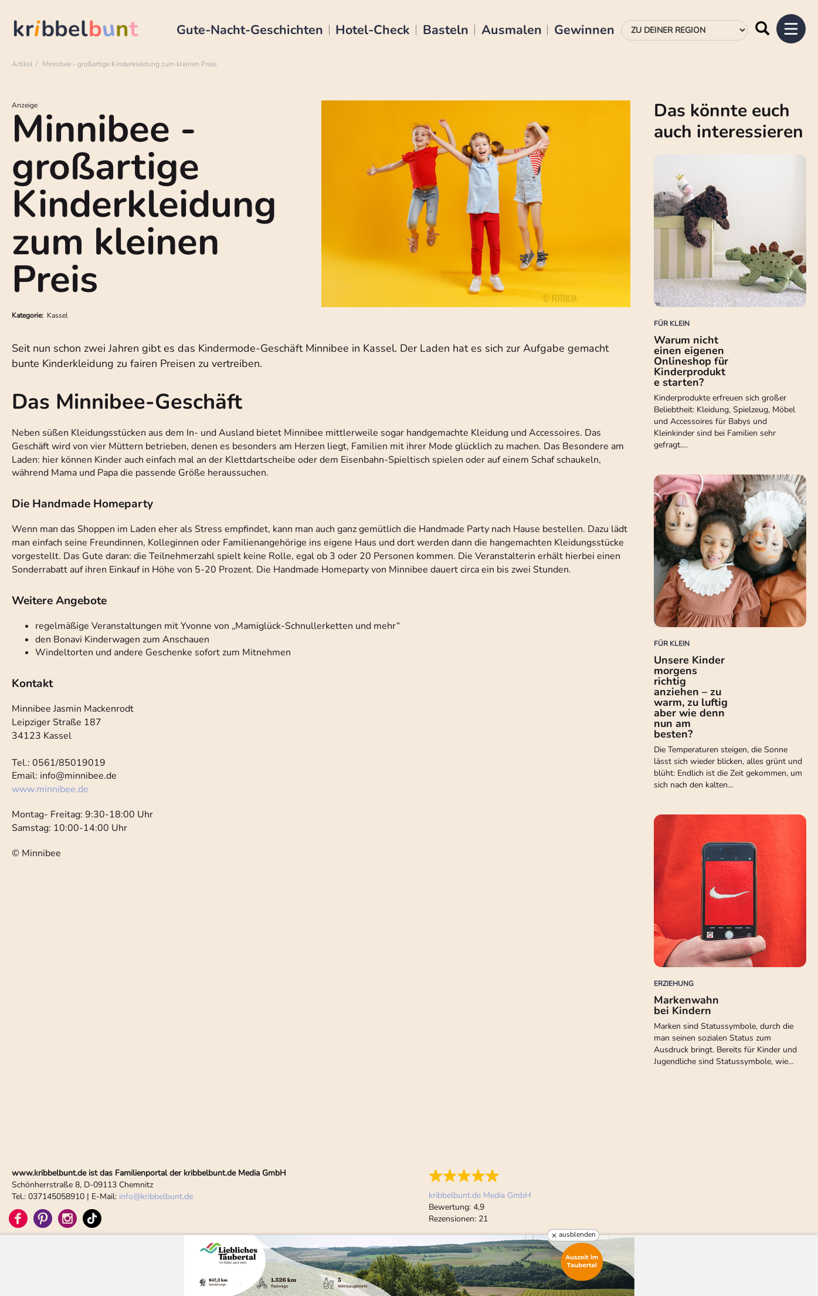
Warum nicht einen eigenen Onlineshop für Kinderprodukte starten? (691, 361)
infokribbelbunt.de (156, 1196)
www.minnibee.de (50, 789)
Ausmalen (511, 30)
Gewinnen (584, 30)
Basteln (446, 30)
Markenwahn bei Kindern (686, 1005)
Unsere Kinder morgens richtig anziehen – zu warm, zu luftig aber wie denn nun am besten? (691, 697)
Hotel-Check (372, 30)
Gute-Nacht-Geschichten (250, 30)
